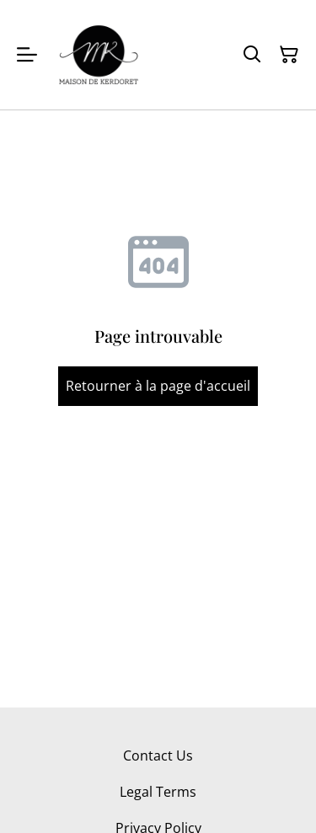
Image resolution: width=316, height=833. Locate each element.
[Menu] (27, 54)
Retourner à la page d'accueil (158, 385)
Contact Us (158, 755)
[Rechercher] (251, 54)
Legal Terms (158, 791)
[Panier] (289, 54)
